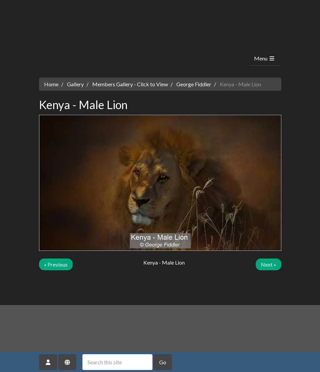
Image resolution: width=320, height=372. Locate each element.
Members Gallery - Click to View (130, 84)
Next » (268, 264)
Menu (264, 58)
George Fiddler (193, 84)
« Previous (56, 264)
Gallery (75, 84)
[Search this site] (117, 362)
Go (162, 362)
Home (51, 84)
